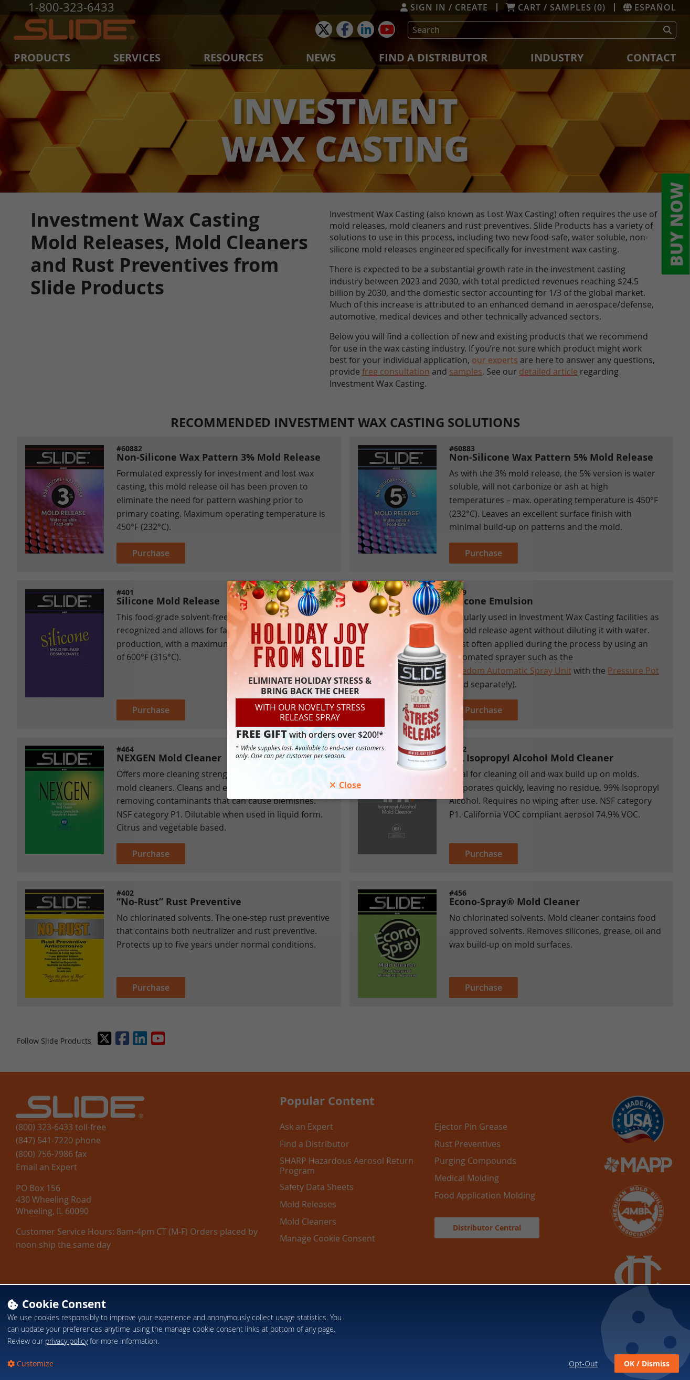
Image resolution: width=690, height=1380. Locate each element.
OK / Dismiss (647, 1363)
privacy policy (66, 1341)
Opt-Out (583, 1363)
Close (345, 785)
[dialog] (345, 1332)
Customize (34, 1363)
